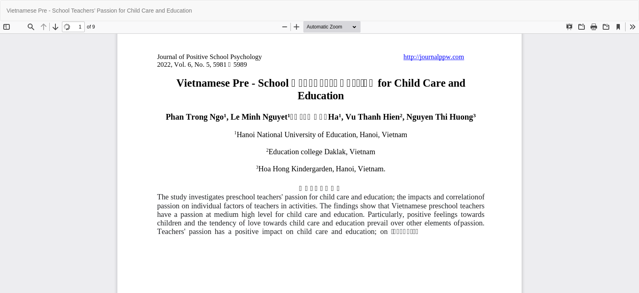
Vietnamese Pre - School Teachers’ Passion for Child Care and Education (99, 10)
